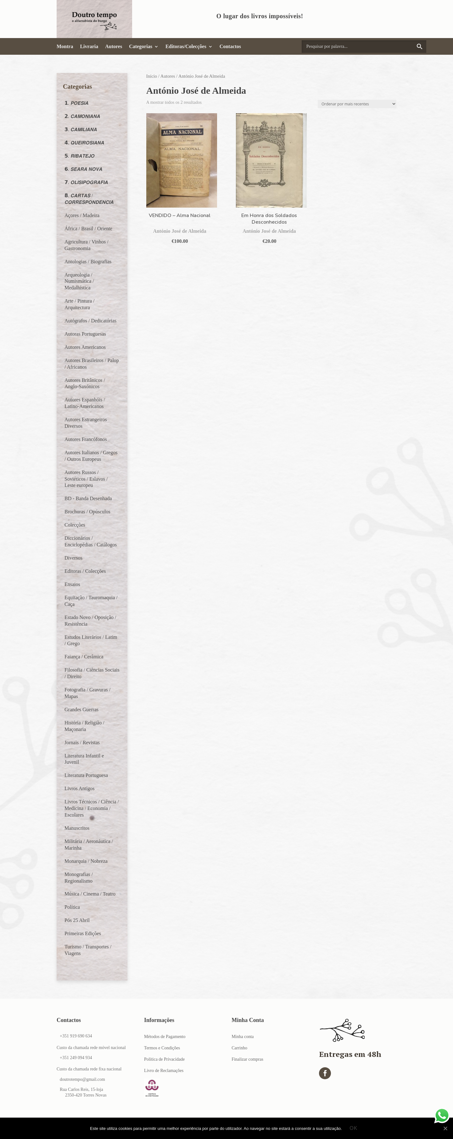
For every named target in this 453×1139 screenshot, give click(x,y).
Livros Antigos (79, 788)
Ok (354, 1128)
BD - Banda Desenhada (88, 498)
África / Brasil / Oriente (88, 228)
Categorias (140, 46)
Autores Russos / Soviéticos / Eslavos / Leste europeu (86, 479)
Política (72, 907)
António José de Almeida (179, 231)
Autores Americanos (85, 347)
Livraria (89, 46)
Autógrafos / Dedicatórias (90, 320)
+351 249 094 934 (76, 1057)
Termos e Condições (162, 1048)
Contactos (230, 46)
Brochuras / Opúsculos (87, 511)
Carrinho (239, 1048)
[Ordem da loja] (357, 104)
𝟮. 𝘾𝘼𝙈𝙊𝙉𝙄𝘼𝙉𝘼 (82, 116)
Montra (65, 46)
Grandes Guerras (81, 709)
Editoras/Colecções (185, 46)
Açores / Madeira (81, 215)
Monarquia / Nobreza (86, 861)
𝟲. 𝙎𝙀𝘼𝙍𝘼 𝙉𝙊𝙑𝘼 (83, 169)
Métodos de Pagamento (164, 1036)
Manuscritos (76, 828)
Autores (113, 46)
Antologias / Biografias (87, 261)
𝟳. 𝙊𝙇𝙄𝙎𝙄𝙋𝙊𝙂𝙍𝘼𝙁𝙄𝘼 (86, 182)
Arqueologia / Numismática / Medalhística (79, 281)
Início (151, 76)
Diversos (73, 558)
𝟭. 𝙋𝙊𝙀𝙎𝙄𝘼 (76, 103)
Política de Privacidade (164, 1059)
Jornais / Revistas (82, 742)
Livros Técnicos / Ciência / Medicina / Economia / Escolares (91, 808)
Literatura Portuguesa (86, 775)
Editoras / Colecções (85, 571)
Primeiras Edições (82, 933)
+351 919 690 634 (76, 1036)
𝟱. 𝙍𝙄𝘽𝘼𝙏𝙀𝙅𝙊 (79, 156)
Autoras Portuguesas (85, 334)
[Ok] (445, 1128)
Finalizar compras (247, 1059)
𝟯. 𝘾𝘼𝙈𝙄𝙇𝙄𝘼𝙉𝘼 (80, 129)
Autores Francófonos (85, 439)
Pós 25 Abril (77, 920)
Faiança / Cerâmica (83, 656)
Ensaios (72, 584)
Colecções (74, 525)
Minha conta (243, 1036)
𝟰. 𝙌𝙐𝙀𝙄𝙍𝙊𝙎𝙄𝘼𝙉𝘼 (84, 142)
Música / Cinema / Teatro (89, 893)
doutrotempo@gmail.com (82, 1079)
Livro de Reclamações (163, 1070)
